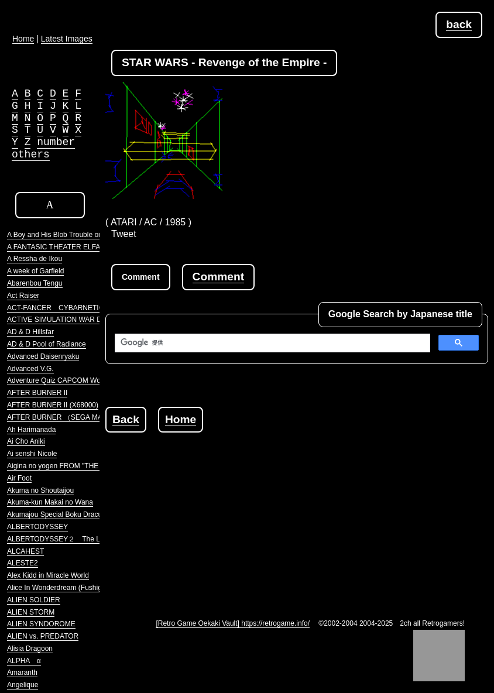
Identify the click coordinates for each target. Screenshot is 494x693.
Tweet (123, 234)
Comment (218, 276)
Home (180, 419)
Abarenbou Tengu (35, 283)
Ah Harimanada (31, 430)
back (459, 24)
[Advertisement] (299, 514)
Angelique (22, 685)
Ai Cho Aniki (26, 441)
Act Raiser (23, 295)
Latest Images (66, 38)
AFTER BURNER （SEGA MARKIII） (66, 417)
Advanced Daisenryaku (43, 356)
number (56, 142)
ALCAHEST (25, 551)
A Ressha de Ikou (34, 259)
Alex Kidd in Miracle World (48, 575)
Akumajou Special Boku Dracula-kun (64, 514)
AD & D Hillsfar (30, 332)
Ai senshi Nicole (32, 454)
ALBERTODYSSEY (37, 527)
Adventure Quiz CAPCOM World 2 (60, 380)
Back (125, 419)
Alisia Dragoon (30, 648)
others (31, 154)
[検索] (271, 343)
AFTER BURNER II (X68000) (52, 405)
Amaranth (22, 672)
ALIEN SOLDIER (33, 600)
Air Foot (19, 478)
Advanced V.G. (30, 369)
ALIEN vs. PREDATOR (42, 636)
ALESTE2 (22, 563)
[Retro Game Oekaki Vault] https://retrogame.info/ (233, 623)
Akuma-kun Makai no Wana (50, 502)
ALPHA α (24, 661)
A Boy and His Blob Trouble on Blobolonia (72, 235)
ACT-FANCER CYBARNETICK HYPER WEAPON (87, 308)
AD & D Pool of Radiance (46, 344)
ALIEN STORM (30, 612)
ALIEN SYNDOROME (41, 624)
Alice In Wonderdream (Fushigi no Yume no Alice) (84, 588)
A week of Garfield (35, 271)
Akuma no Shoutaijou (40, 490)
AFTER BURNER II (37, 393)
